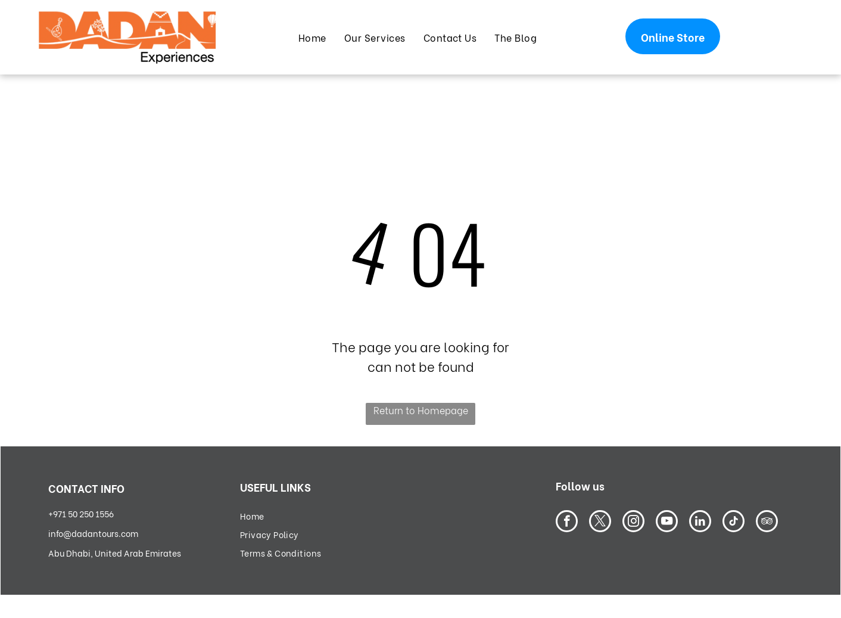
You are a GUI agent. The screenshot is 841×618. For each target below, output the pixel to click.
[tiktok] (733, 522)
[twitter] (600, 522)
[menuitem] (312, 37)
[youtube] (667, 522)
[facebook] (567, 522)
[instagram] (633, 522)
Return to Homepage (420, 410)
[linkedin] (700, 522)
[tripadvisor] (767, 522)
